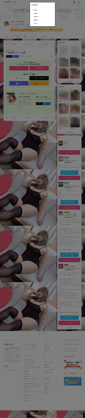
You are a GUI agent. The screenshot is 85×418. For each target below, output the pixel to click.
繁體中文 (36, 20)
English (36, 13)
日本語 (35, 10)
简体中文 (36, 16)
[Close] (53, 4)
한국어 (35, 23)
